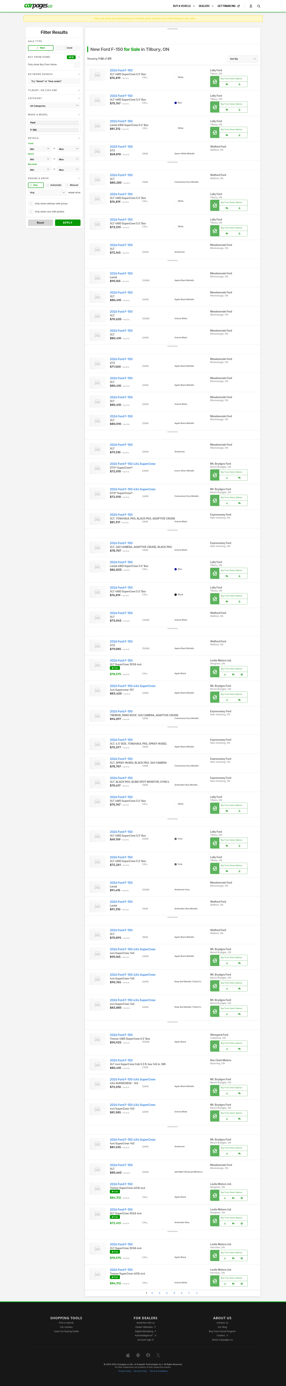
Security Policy (140, 1371)
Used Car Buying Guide (66, 1331)
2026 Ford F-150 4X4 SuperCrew (132, 464)
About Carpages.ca (222, 1339)
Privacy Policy (124, 1371)
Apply (68, 222)
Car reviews (66, 1327)
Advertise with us (145, 1322)
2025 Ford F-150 (121, 146)
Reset (40, 222)
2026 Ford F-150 (121, 70)
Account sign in (145, 1339)
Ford (54, 122)
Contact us (222, 1322)
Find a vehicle (66, 1322)
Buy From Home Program (222, 1331)
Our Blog (222, 1327)
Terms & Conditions (159, 1371)
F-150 (54, 130)
